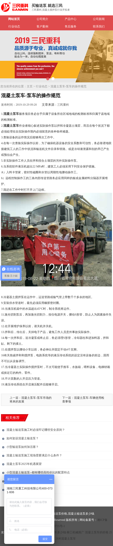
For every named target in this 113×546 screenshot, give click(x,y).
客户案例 (42, 26)
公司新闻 (99, 19)
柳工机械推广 (75, 532)
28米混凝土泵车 (65, 538)
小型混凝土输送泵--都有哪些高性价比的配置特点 (38, 472)
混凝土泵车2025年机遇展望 (24, 464)
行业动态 (14, 26)
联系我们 (99, 26)
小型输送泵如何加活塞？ (22, 446)
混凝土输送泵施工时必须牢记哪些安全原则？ (35, 429)
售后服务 (70, 26)
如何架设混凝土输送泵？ (22, 438)
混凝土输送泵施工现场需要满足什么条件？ (34, 455)
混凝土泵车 (11, 113)
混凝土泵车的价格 (96, 532)
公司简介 (42, 19)
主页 (30, 86)
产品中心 (70, 19)
